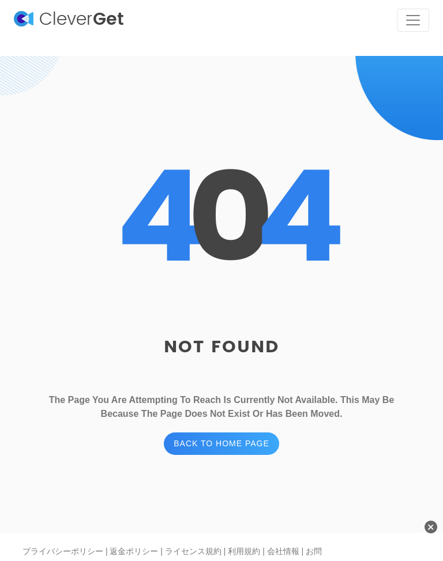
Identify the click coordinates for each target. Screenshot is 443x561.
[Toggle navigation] (413, 20)
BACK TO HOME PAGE (221, 443)
